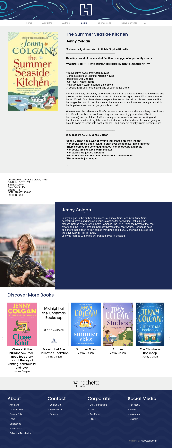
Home (18, 23)
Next (170, 339)
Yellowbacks (16, 429)
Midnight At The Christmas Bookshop (54, 351)
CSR (92, 410)
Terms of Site (16, 410)
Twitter (133, 410)
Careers (54, 414)
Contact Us (55, 405)
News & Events (139, 23)
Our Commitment (98, 405)
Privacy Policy (17, 414)
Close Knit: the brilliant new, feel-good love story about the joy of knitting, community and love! (22, 359)
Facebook (135, 405)
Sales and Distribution (20, 433)
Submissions (110, 23)
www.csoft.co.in (149, 441)
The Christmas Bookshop (150, 351)
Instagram (135, 414)
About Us (41, 23)
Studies (118, 349)
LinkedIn (134, 419)
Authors (64, 23)
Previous (2, 339)
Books (85, 23)
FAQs (12, 419)
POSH (93, 419)
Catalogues (15, 424)
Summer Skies (86, 349)
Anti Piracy (95, 414)
